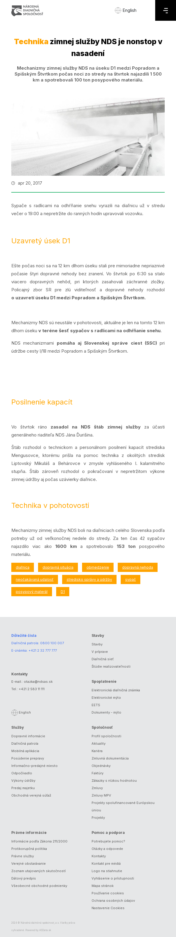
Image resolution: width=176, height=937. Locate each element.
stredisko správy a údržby (89, 579)
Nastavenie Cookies (108, 908)
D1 (63, 591)
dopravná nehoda (137, 567)
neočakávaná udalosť (35, 579)
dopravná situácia (58, 567)
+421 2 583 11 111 (32, 689)
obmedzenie (98, 567)
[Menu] (165, 10)
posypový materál (32, 591)
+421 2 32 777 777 (43, 650)
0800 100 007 (52, 643)
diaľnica (22, 567)
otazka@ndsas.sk (38, 681)
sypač (130, 579)
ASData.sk (45, 930)
